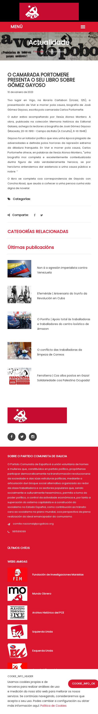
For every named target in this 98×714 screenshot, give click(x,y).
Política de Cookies (53, 706)
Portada (38, 51)
